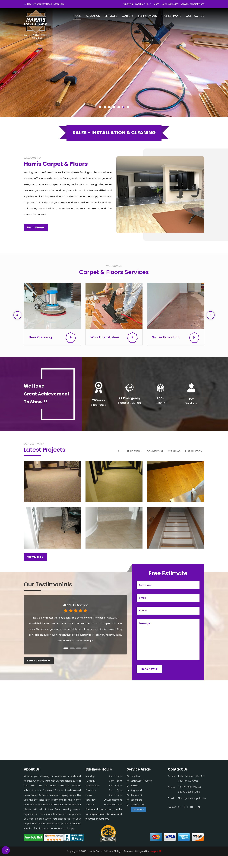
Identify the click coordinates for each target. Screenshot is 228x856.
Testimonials (147, 15)
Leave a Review (38, 660)
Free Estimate (171, 15)
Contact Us (195, 15)
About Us (93, 15)
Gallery (127, 15)
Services (110, 15)
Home (77, 15)
